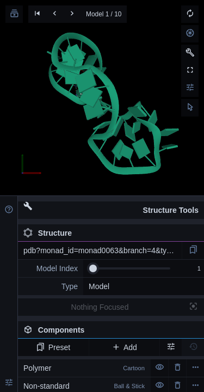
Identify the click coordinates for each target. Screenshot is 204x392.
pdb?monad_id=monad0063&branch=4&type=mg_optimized (102, 250)
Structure (47, 233)
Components (110, 332)
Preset (53, 347)
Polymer (84, 368)
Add (124, 347)
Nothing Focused (100, 307)
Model (99, 286)
